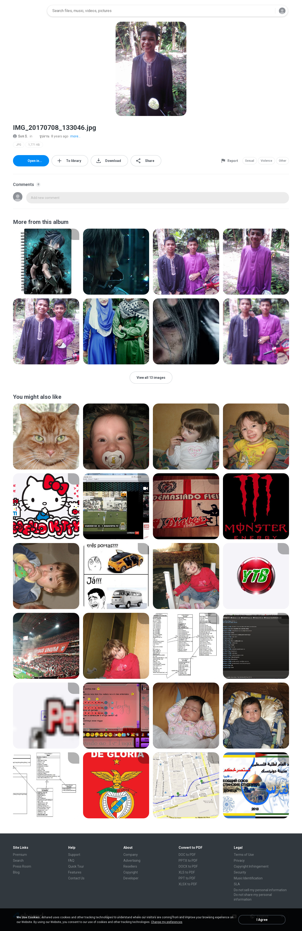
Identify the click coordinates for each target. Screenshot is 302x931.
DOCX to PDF (188, 866)
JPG (18, 144)
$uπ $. (20, 136)
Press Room (22, 866)
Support (74, 855)
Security (240, 872)
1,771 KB (34, 144)
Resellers (130, 866)
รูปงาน (41, 136)
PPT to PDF (187, 878)
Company (130, 855)
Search (18, 860)
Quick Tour (76, 866)
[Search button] (268, 10)
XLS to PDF (187, 872)
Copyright (130, 872)
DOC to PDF (187, 855)
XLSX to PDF (188, 884)
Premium (20, 855)
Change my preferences (166, 922)
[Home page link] (28, 11)
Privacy (239, 860)
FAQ (71, 860)
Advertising (131, 860)
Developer (130, 878)
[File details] (46, 262)
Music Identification (248, 878)
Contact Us (76, 878)
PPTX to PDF (188, 860)
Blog (16, 872)
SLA (237, 884)
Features (74, 872)
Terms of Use (244, 855)
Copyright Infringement (251, 866)
